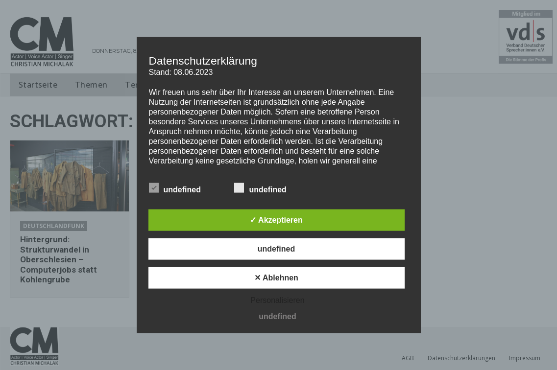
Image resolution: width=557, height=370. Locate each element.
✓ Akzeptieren (276, 219)
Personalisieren (277, 300)
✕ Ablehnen (276, 277)
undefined (175, 187)
